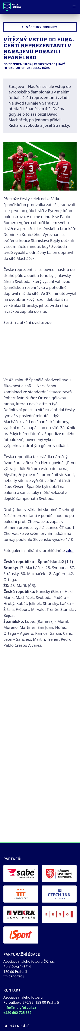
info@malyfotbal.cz (19, 1007)
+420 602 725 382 (17, 1012)
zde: (69, 550)
